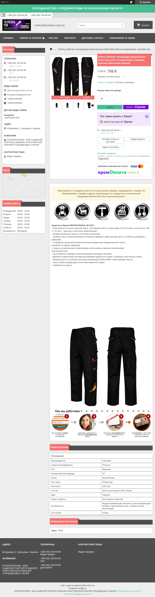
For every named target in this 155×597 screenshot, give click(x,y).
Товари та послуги (31, 38)
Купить (110, 107)
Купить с (135, 107)
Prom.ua (91, 585)
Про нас (53, 38)
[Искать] (122, 25)
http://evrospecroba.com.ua (19, 90)
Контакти (70, 38)
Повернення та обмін (122, 38)
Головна (8, 38)
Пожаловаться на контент (128, 591)
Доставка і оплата (92, 38)
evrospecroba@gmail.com (19, 94)
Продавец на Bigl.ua (77, 588)
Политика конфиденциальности (77, 594)
